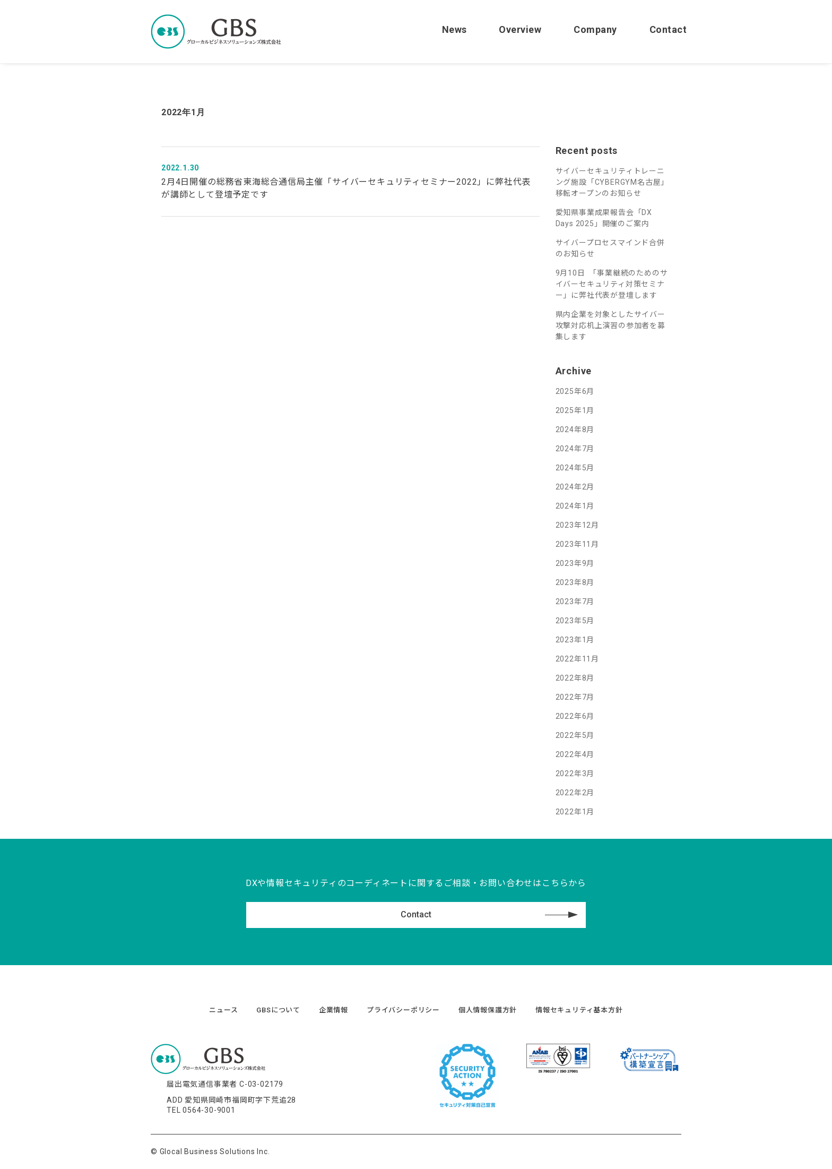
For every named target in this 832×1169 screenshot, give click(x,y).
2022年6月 (575, 716)
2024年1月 (575, 506)
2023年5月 (575, 620)
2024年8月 (575, 429)
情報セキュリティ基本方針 (579, 1010)
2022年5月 (575, 735)
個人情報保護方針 (487, 1010)
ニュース (223, 1010)
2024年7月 (575, 448)
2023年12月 (577, 525)
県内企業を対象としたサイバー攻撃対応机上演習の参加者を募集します (610, 325)
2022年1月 (575, 811)
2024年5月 (575, 467)
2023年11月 (577, 544)
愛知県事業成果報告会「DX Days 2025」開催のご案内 (604, 218)
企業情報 (333, 1010)
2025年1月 (575, 410)
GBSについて (278, 1010)
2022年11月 (577, 659)
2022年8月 (575, 678)
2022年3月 (575, 773)
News (454, 29)
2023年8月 (575, 582)
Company (595, 29)
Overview (520, 29)
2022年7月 (575, 697)
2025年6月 (575, 391)
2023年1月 (575, 639)
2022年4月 (575, 754)
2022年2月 (575, 792)
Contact (668, 29)
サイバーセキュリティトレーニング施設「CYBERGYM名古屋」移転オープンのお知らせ (612, 182)
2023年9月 (575, 563)
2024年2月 (575, 487)
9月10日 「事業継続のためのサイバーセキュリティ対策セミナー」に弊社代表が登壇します (612, 284)
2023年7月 (575, 601)
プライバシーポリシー (403, 1010)
